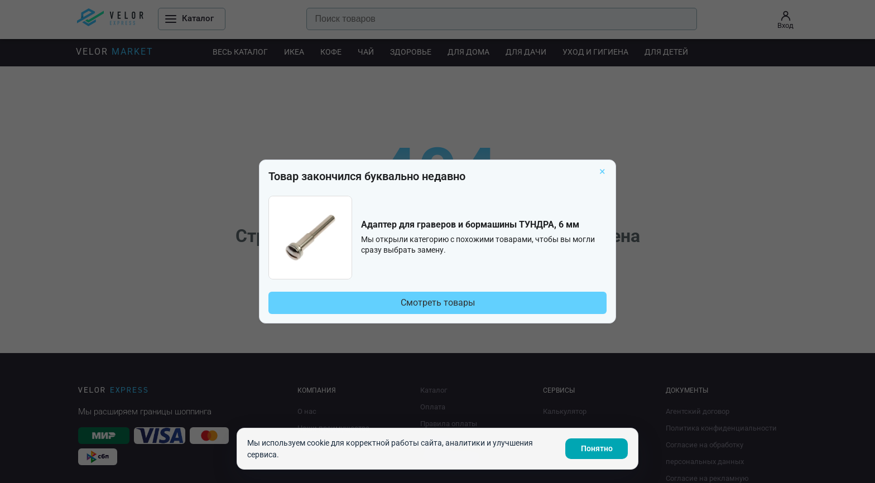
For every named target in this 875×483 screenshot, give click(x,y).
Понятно (597, 448)
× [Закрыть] (602, 171)
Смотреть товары (438, 302)
